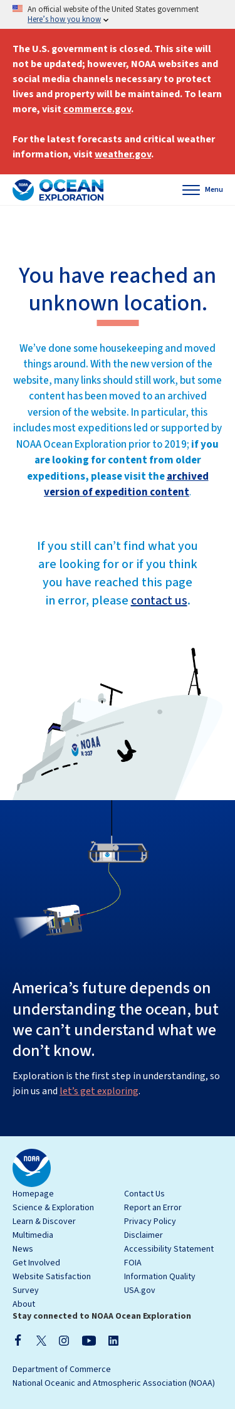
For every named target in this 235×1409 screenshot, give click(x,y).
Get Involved (36, 1263)
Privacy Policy (150, 1221)
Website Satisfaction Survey (52, 1283)
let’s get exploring (99, 1091)
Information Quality (160, 1276)
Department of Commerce (62, 1369)
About (24, 1304)
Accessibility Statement (169, 1249)
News (23, 1249)
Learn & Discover (44, 1221)
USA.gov (139, 1290)
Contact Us (144, 1194)
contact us (159, 601)
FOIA (133, 1263)
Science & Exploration (53, 1207)
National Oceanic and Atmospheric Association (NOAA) (114, 1383)
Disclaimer (143, 1235)
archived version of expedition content (126, 484)
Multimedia (33, 1235)
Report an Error (153, 1207)
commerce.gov (97, 109)
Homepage (33, 1194)
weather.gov (123, 154)
